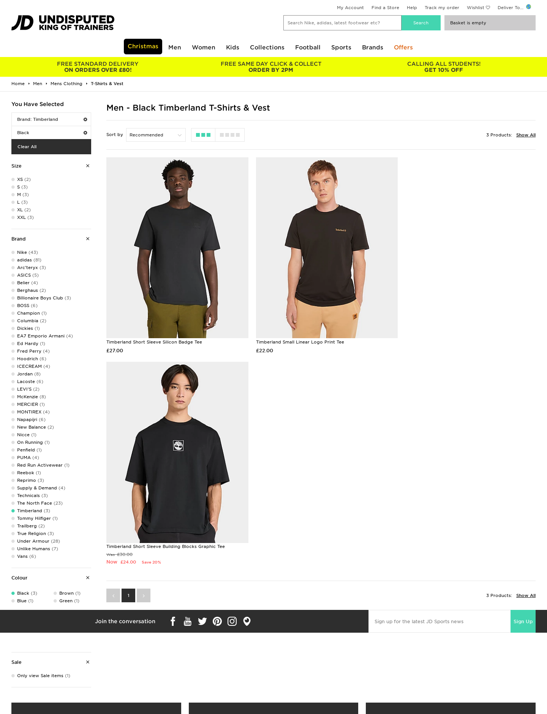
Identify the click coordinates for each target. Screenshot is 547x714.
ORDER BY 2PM (270, 67)
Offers (403, 47)
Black (52, 132)
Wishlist (475, 7)
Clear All (26, 146)
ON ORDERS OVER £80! (98, 67)
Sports (341, 47)
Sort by (114, 134)
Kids (232, 47)
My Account (350, 7)
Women (203, 47)
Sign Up (523, 411)
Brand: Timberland (52, 119)
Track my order (442, 7)
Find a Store (385, 7)
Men (174, 47)
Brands (372, 47)
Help (412, 7)
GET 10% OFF (444, 67)
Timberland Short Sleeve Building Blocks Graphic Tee (456, 336)
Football (308, 47)
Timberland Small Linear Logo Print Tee (296, 336)
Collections (267, 47)
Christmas (143, 46)
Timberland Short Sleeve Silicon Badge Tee (154, 336)
